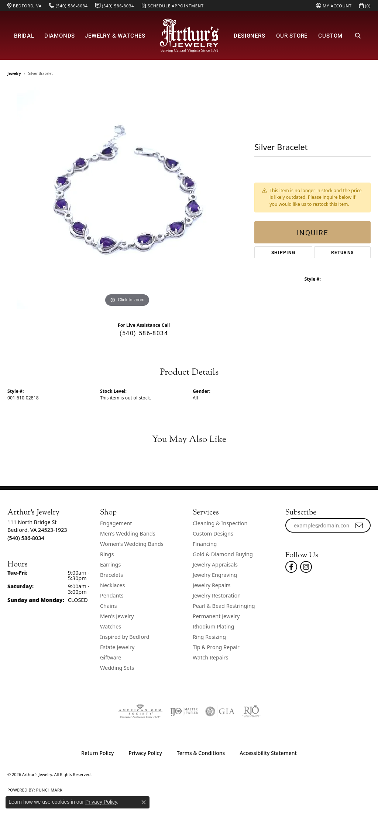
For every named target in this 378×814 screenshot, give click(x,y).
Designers (249, 35)
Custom (330, 35)
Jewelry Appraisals (215, 564)
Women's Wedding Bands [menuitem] (132, 543)
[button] (333, 5)
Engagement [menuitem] (116, 523)
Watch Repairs (210, 657)
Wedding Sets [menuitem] (117, 667)
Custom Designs (213, 533)
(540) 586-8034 (144, 333)
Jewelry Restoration (217, 595)
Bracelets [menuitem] (111, 574)
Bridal (24, 35)
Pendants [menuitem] (112, 595)
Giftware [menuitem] (110, 657)
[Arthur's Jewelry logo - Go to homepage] (189, 35)
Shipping (283, 252)
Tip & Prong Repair (216, 647)
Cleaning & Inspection (220, 523)
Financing (205, 543)
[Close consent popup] (143, 802)
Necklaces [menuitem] (112, 585)
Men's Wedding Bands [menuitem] (127, 533)
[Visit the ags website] (140, 711)
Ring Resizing (209, 636)
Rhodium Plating (213, 626)
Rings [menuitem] (107, 554)
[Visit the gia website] (220, 711)
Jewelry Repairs (211, 585)
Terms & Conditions (201, 752)
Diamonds (59, 35)
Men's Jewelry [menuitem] (117, 616)
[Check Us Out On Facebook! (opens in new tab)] (291, 567)
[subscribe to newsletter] (359, 525)
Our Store (291, 35)
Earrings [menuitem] (110, 564)
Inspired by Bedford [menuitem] (125, 636)
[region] (127, 198)
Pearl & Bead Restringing (224, 605)
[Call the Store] (25, 537)
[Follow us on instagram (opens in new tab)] (306, 567)
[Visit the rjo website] (251, 711)
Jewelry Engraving (215, 574)
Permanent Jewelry (216, 616)
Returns (342, 252)
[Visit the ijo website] (184, 711)
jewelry (14, 73)
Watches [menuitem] (110, 626)
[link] (24, 5)
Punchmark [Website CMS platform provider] (49, 790)
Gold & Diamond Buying (223, 554)
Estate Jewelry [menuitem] (117, 647)
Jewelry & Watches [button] (115, 35)
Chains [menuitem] (108, 605)
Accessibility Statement (268, 752)
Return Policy (97, 752)
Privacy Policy (145, 752)
